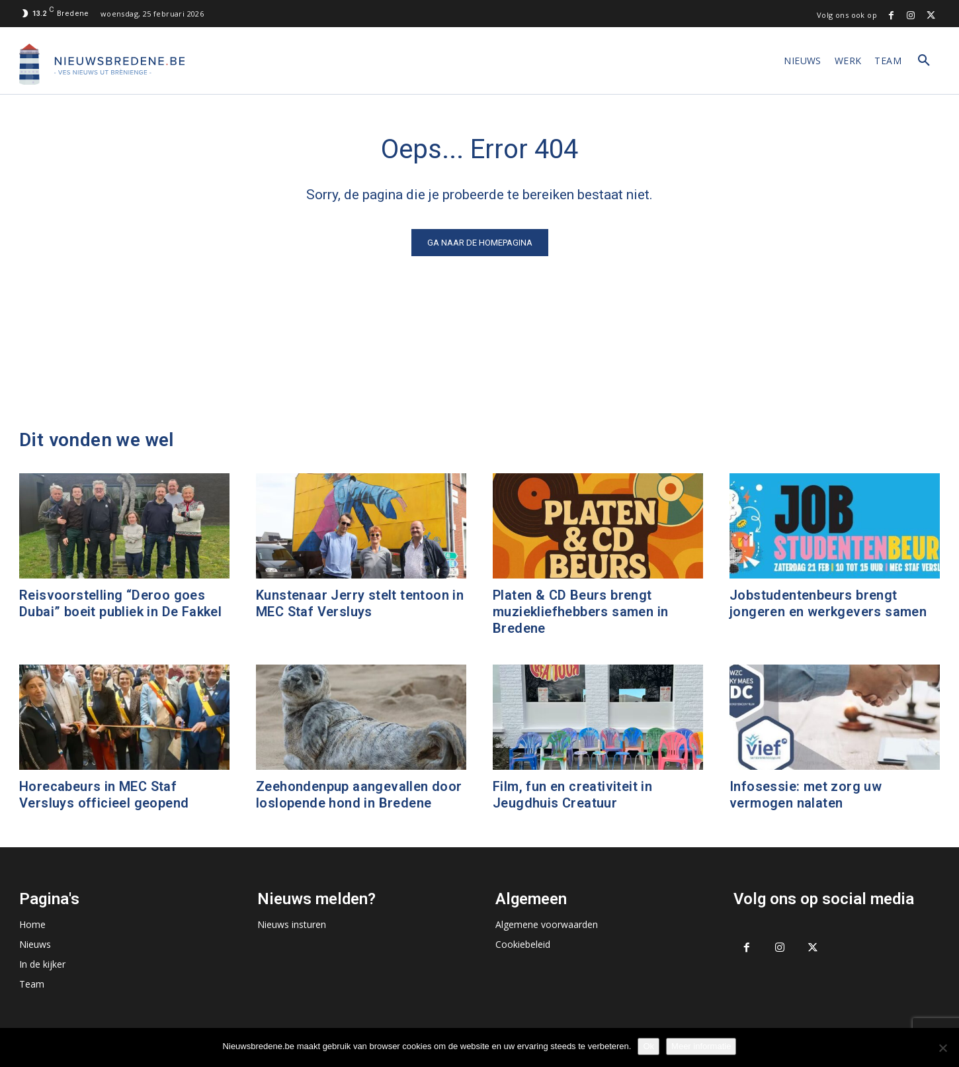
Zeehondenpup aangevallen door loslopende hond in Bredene (359, 794)
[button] (924, 61)
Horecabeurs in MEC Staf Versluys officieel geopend (103, 794)
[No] (942, 1047)
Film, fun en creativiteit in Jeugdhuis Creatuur (572, 794)
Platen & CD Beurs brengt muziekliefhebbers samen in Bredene (580, 611)
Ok (648, 1046)
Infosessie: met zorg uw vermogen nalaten (806, 794)
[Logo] (102, 64)
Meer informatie (701, 1046)
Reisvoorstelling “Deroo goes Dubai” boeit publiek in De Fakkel (120, 603)
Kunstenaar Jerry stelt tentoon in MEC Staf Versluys (360, 603)
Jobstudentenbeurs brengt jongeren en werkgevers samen (828, 603)
